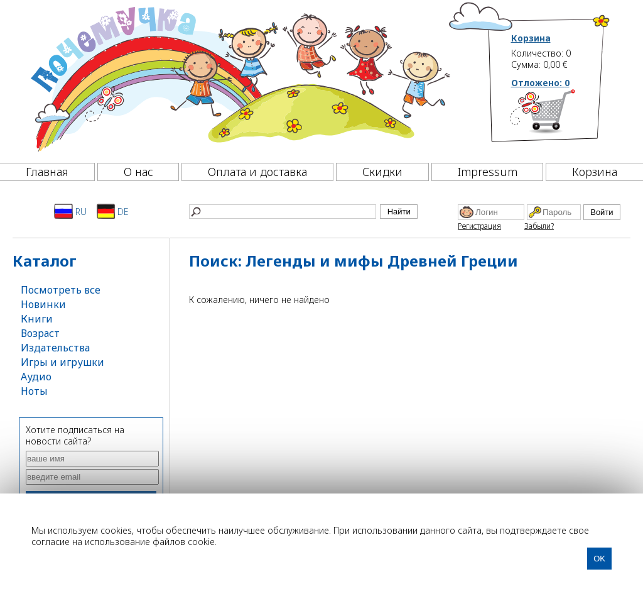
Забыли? (539, 226)
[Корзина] (561, 116)
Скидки (382, 171)
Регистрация (479, 226)
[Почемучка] (238, 78)
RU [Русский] (70, 211)
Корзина (531, 38)
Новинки (43, 304)
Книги (37, 319)
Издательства (55, 348)
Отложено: (540, 83)
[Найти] (282, 211)
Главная (47, 171)
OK (599, 558)
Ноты (34, 391)
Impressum (487, 171)
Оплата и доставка (257, 171)
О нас (138, 171)
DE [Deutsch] (113, 211)
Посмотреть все (60, 290)
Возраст (40, 333)
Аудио (36, 376)
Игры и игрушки (62, 362)
